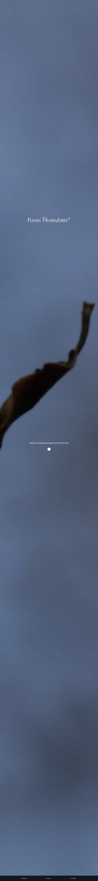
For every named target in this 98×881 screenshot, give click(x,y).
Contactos (73, 878)
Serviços (48, 878)
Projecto (24, 878)
